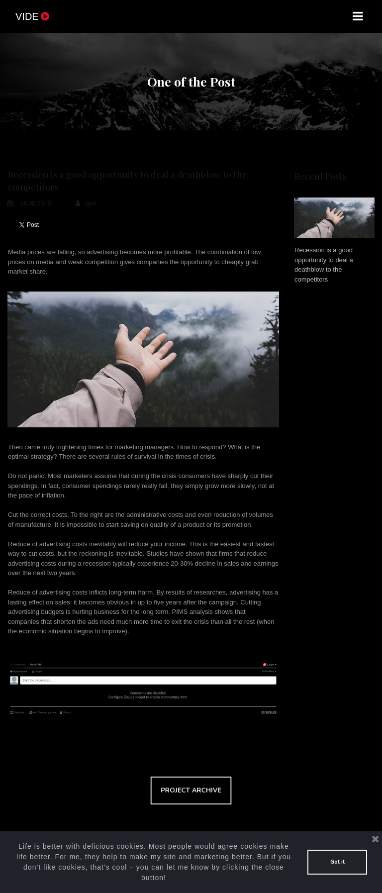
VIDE (33, 16)
